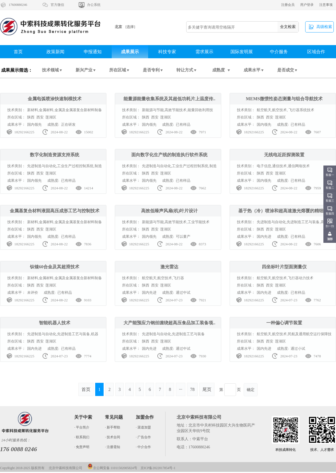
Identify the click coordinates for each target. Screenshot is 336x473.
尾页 (206, 389)
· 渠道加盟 (143, 427)
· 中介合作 (143, 447)
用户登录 (307, 5)
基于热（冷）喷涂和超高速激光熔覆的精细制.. (284, 210)
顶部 (330, 239)
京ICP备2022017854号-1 (158, 468)
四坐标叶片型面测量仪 (284, 266)
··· (180, 389)
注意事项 (326, 5)
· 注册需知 (112, 447)
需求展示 (204, 51)
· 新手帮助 (112, 427)
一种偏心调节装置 (284, 322)
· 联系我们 (81, 437)
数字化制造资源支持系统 (54, 154)
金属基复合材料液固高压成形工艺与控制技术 (54, 210)
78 (192, 389)
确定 (251, 390)
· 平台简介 (81, 427)
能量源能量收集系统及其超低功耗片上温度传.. (169, 98)
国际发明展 (241, 51)
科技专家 (167, 51)
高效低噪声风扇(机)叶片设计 (169, 210)
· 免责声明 (81, 447)
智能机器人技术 (54, 322)
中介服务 (279, 51)
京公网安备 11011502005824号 (112, 468)
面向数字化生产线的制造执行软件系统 (169, 154)
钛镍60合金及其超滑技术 (54, 266)
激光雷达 (169, 266)
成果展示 (130, 51)
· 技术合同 (112, 437)
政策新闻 (55, 51)
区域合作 (316, 51)
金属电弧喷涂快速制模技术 (54, 98)
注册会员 (288, 5)
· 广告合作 (143, 437)
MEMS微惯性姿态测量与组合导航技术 (284, 98)
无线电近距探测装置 (284, 154)
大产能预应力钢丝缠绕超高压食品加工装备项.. (169, 322)
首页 (18, 51)
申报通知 (93, 51)
